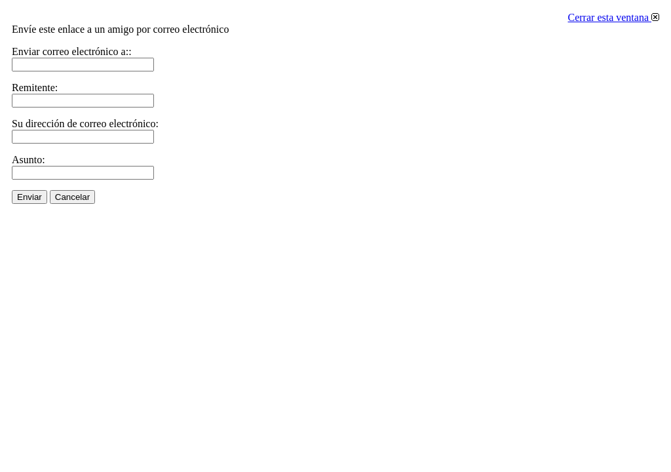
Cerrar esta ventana (613, 17)
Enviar (29, 197)
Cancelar (72, 197)
